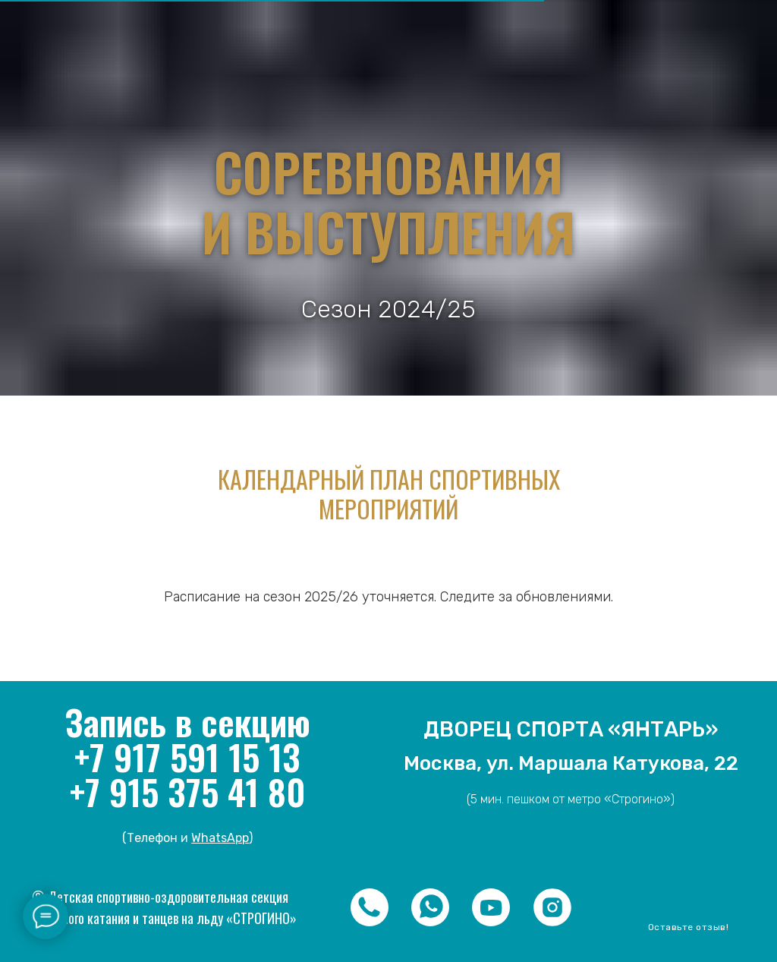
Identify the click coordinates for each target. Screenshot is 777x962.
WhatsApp (220, 838)
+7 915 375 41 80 (187, 791)
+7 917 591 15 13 (187, 756)
